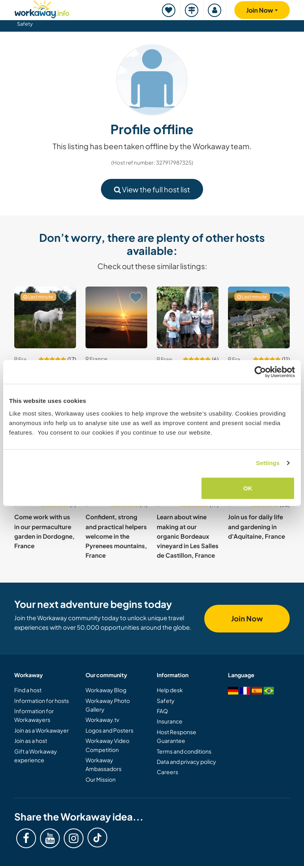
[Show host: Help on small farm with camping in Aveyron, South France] (259, 317)
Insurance (169, 721)
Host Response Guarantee (176, 736)
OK (248, 487)
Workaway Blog (106, 689)
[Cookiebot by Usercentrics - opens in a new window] (260, 372)
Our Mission (101, 779)
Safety (25, 24)
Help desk (170, 689)
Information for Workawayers (34, 715)
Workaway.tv (102, 719)
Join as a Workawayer (41, 730)
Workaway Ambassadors (104, 764)
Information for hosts (41, 700)
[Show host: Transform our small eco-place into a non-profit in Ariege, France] (45, 317)
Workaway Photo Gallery (108, 705)
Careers (167, 771)
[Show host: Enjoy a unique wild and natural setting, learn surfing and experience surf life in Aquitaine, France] (116, 317)
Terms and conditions (184, 751)
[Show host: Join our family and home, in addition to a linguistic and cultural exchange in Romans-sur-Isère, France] (187, 317)
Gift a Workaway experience (35, 755)
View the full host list (152, 189)
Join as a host (30, 740)
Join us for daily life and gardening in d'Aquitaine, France (256, 526)
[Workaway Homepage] (42, 8)
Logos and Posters (109, 730)
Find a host (28, 689)
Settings (268, 463)
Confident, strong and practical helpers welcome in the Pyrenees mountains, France (116, 536)
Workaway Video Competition (107, 745)
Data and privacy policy (186, 761)
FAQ (162, 710)
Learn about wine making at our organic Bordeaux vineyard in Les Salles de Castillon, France (187, 536)
